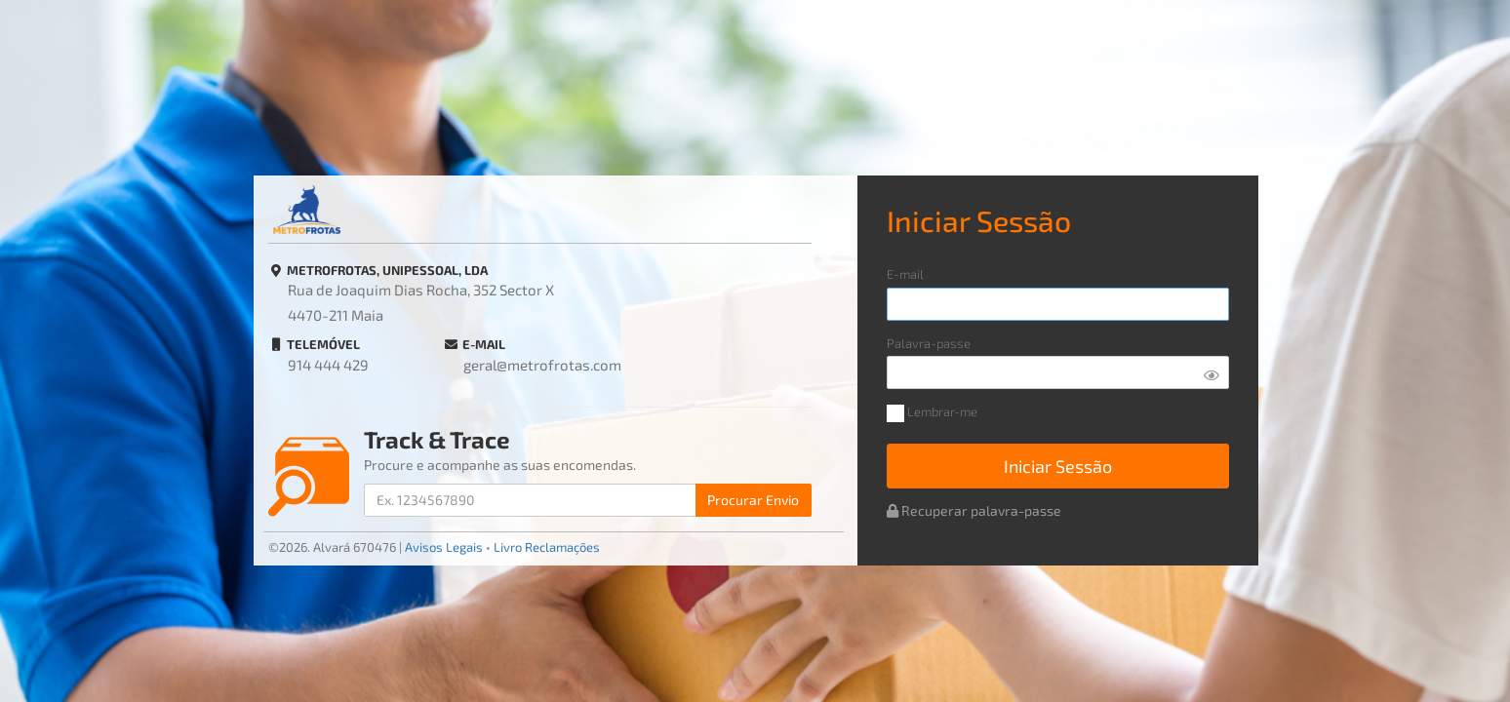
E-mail (905, 274)
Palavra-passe (929, 343)
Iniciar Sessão (1058, 466)
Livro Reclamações (547, 547)
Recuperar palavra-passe (974, 510)
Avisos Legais (444, 547)
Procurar (753, 499)
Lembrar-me (932, 413)
